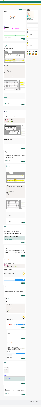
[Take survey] (29, 20)
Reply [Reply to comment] (24, 162)
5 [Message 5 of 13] (6, 295)
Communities (19, 0)
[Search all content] (31, 3)
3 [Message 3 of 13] (6, 395)
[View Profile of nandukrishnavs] (10, 344)
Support (25, 0)
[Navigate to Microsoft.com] (4, 0)
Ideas (16, 0)
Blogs (21, 0)
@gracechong (9, 348)
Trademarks (37, 403)
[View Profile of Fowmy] (6, 227)
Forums (11, 0)
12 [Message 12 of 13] (6, 161)
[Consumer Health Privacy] (10, 405)
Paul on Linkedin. (5, 142)
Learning (23, 0)
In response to (5, 45)
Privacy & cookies (31, 403)
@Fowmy (7, 250)
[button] (20, 9)
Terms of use (34, 403)
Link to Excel (6, 159)
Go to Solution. (15, 35)
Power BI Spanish (9, 291)
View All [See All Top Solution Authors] (28, 37)
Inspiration (14, 0)
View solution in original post (6, 102)
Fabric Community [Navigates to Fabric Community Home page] (9, 0)
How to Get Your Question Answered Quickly (31, 25)
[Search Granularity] (23, 3)
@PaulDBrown (7, 155)
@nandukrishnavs (7, 292)
